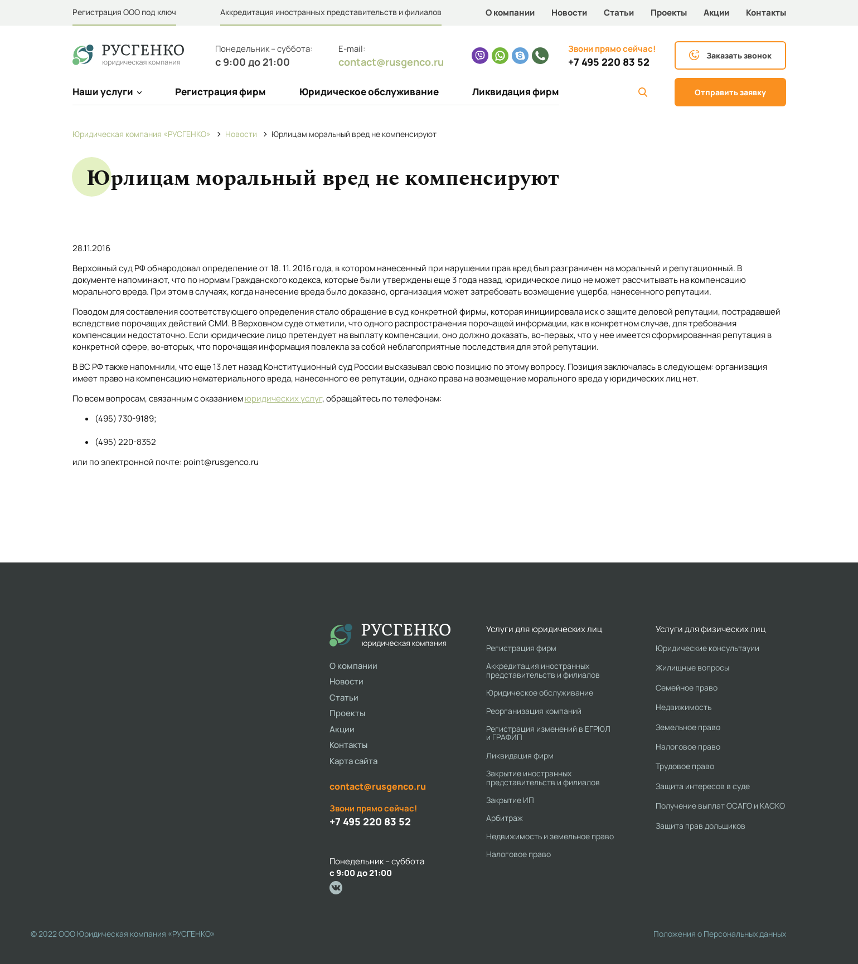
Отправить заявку (730, 92)
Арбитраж (504, 818)
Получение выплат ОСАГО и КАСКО (720, 805)
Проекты (669, 12)
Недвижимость (683, 707)
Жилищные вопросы (692, 667)
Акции (716, 12)
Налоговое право (518, 854)
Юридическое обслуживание (369, 91)
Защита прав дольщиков (700, 825)
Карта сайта (353, 761)
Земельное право (688, 727)
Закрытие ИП (510, 800)
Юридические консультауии (707, 648)
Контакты (766, 12)
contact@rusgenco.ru (391, 61)
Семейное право (687, 687)
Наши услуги (107, 91)
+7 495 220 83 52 (608, 62)
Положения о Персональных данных (719, 933)
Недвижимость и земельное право (550, 836)
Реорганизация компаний (533, 711)
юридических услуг (283, 398)
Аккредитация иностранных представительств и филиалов (331, 12)
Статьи (619, 12)
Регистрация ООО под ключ (124, 12)
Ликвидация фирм (515, 91)
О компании (510, 12)
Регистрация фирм (220, 91)
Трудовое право (685, 766)
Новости (569, 12)
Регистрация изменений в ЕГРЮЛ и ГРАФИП (548, 733)
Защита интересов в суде (703, 786)
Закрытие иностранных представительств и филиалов (543, 777)
